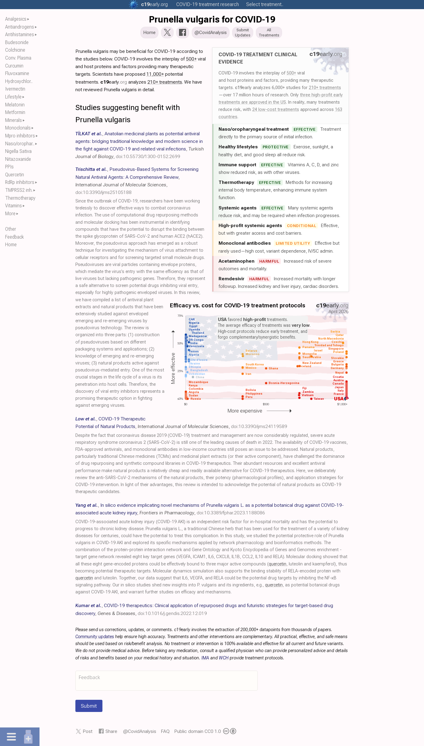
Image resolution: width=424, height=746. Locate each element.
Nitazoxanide (18, 159)
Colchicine (15, 50)
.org (154, 4)
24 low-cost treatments (275, 111)
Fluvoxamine (17, 73)
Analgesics (15, 19)
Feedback (14, 237)
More (10, 213)
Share (111, 733)
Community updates (94, 638)
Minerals (13, 120)
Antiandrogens (19, 27)
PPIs (9, 167)
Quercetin (14, 175)
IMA (205, 659)
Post (87, 733)
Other (10, 229)
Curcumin (14, 66)
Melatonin (15, 105)
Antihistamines (19, 34)
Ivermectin (15, 89)
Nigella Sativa (18, 151)
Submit (89, 708)
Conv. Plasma (18, 58)
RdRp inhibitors (19, 182)
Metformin (15, 112)
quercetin (277, 565)
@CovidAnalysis (139, 733)
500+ (291, 75)
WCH (224, 659)
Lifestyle (13, 97)
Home (11, 244)
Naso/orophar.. (19, 144)
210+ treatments (325, 89)
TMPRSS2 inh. (19, 190)
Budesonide (17, 42)
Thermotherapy (20, 198)
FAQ (165, 733)
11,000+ (155, 76)
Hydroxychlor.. (19, 81)
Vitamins (13, 206)
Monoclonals (18, 128)
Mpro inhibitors (20, 136)
